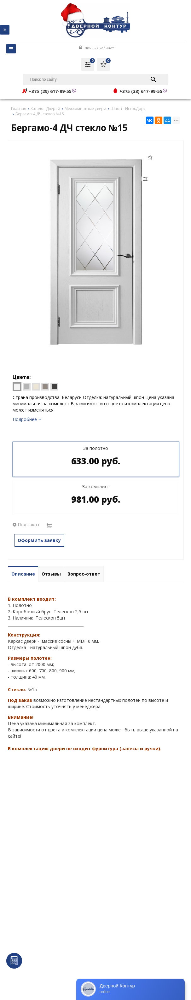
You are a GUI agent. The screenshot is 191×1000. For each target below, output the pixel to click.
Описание (23, 574)
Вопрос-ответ (83, 574)
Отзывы (51, 574)
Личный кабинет (96, 48)
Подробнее (27, 419)
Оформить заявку (39, 540)
